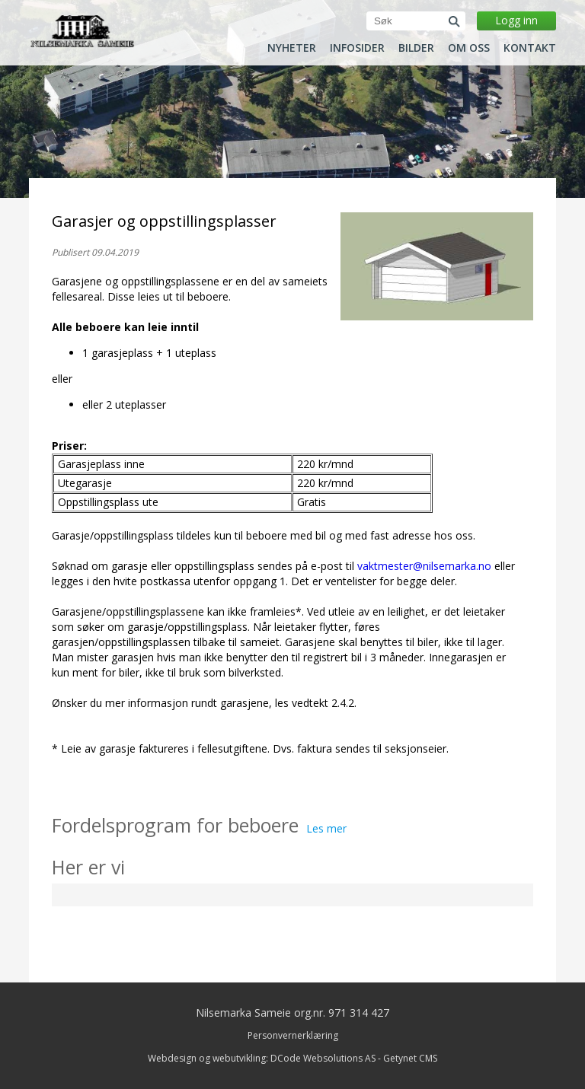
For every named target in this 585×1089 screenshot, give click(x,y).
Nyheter (291, 48)
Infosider (357, 48)
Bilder (416, 48)
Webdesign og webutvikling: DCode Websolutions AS (262, 1058)
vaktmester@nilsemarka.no (424, 566)
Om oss (469, 48)
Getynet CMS (410, 1058)
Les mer (326, 828)
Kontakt (529, 48)
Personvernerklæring (293, 1035)
